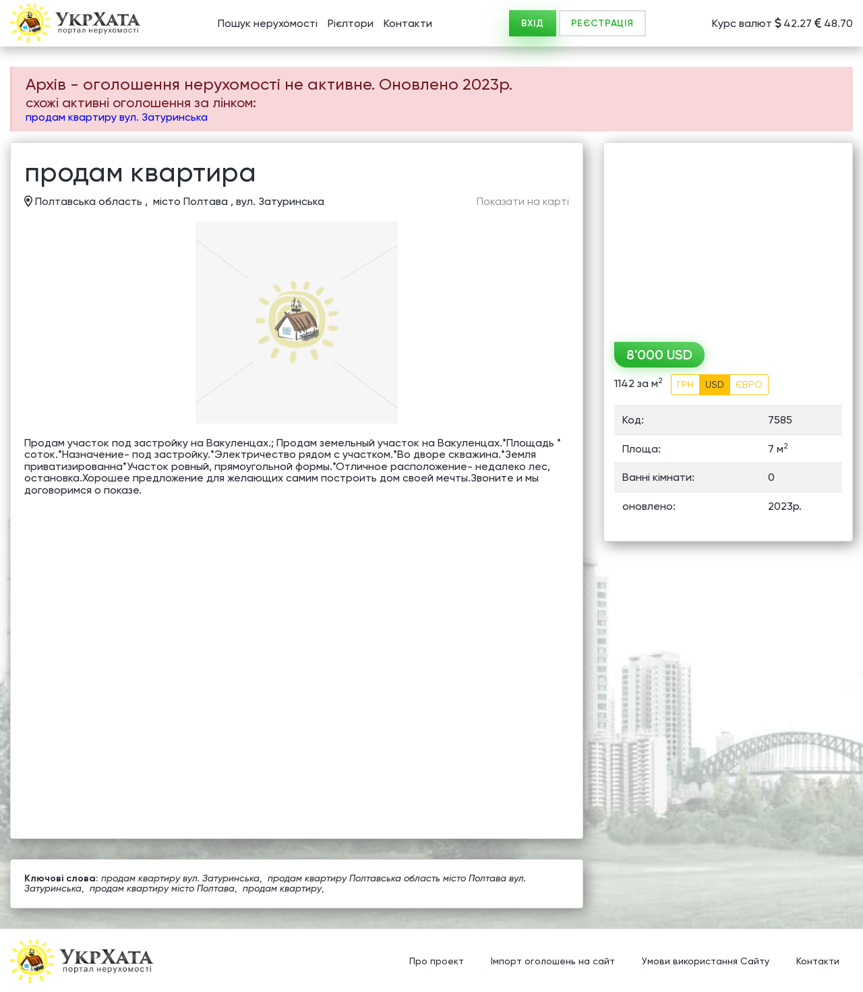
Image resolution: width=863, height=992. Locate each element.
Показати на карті (523, 202)
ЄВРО (749, 384)
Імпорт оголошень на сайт (553, 961)
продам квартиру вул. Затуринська (117, 117)
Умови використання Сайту (705, 961)
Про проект (436, 961)
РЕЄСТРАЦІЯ (602, 23)
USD (714, 384)
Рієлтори (351, 23)
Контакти (408, 23)
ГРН (685, 384)
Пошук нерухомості (268, 23)
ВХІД (532, 23)
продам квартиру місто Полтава (162, 888)
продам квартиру (282, 888)
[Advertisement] (728, 237)
